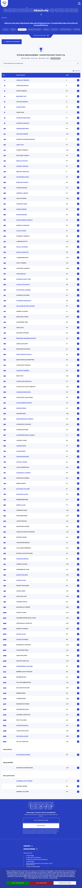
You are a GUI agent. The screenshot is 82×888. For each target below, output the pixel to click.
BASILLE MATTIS (22, 160)
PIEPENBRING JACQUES (24, 666)
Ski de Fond (22, 29)
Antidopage (30, 861)
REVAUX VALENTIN (22, 252)
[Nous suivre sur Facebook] (30, 806)
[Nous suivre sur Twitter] (36, 806)
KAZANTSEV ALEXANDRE (24, 397)
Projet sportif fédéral (33, 857)
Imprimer (76, 70)
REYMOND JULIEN (22, 736)
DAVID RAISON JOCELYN (24, 220)
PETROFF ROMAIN (22, 725)
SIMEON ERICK (21, 408)
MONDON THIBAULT (22, 123)
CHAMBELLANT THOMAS (24, 780)
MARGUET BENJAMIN (23, 117)
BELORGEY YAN (21, 96)
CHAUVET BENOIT (22, 101)
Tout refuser (41, 882)
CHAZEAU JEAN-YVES (23, 279)
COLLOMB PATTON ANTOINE (25, 306)
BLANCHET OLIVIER (23, 488)
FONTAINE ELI (21, 273)
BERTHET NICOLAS (22, 171)
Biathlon (13, 29)
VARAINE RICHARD (22, 456)
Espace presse (29, 849)
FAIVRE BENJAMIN (22, 177)
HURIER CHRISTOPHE (23, 392)
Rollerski (46, 29)
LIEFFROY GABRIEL (22, 370)
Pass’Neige (30, 855)
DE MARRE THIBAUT (22, 155)
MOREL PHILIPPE (22, 343)
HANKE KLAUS (21, 580)
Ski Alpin (5, 29)
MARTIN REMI (20, 107)
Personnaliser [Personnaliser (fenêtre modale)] (65, 882)
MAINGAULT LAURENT (23, 472)
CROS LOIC (20, 327)
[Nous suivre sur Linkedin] (52, 806)
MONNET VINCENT (22, 166)
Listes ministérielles (33, 866)
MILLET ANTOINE (22, 246)
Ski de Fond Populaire (34, 29)
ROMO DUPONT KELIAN (24, 354)
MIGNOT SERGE (21, 209)
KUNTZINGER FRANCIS (24, 402)
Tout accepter (18, 882)
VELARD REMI (20, 451)
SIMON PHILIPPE (22, 574)
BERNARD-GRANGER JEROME (26, 338)
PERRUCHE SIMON (22, 85)
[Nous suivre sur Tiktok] (46, 806)
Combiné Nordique (65, 29)
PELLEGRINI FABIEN (23, 754)
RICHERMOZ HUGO (22, 709)
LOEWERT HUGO (21, 203)
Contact (27, 846)
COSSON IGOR (21, 445)
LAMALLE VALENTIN (23, 284)
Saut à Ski (54, 29)
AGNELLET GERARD (22, 80)
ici (55, 833)
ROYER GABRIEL (21, 214)
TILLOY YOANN (21, 230)
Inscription (41, 825)
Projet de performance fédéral (37, 859)
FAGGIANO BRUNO (22, 558)
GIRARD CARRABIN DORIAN (25, 139)
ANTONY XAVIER (21, 462)
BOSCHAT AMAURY (22, 182)
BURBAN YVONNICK (22, 225)
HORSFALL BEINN (22, 193)
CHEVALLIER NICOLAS (23, 381)
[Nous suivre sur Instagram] (41, 806)
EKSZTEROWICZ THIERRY (24, 419)
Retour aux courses (12, 42)
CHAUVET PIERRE (22, 134)
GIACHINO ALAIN (22, 494)
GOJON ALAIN (21, 634)
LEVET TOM (20, 144)
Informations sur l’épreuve (40, 63)
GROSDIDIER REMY (22, 128)
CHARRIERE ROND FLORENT (25, 435)
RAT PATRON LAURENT (23, 289)
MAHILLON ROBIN (22, 639)
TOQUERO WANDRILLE (23, 300)
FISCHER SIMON (21, 187)
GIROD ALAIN (20, 505)
